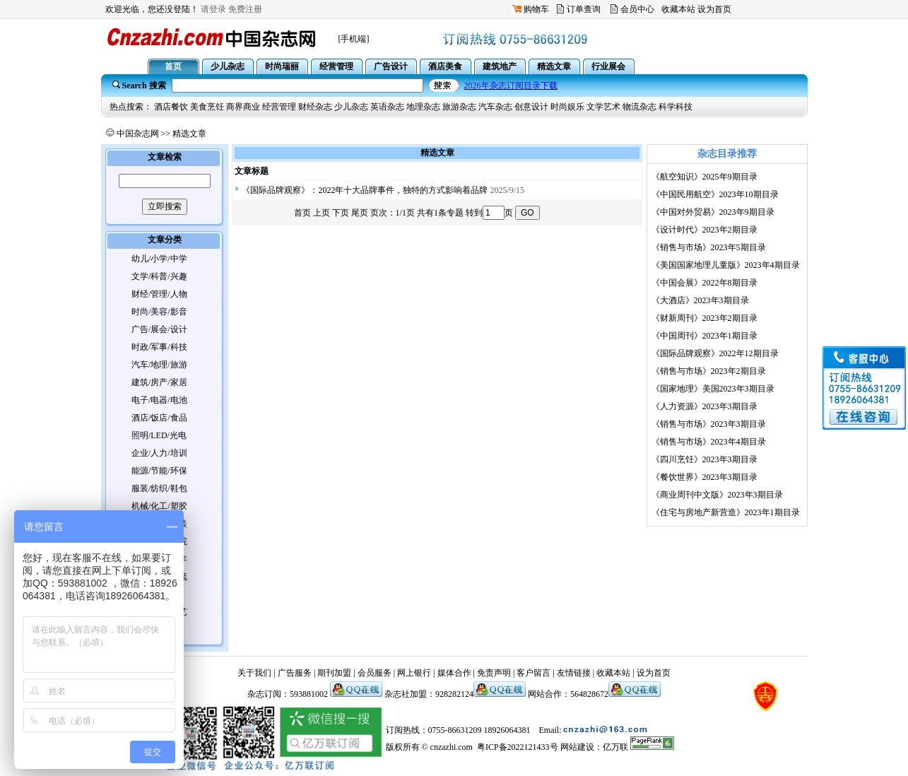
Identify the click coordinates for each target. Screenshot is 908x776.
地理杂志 (423, 107)
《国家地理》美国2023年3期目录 (712, 389)
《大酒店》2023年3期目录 (700, 300)
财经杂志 (315, 107)
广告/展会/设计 (159, 329)
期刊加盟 (334, 673)
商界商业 (243, 107)
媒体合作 (454, 673)
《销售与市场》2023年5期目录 (708, 247)
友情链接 (574, 673)
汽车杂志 (495, 107)
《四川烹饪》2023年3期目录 (704, 459)
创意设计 (531, 107)
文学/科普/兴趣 (159, 276)
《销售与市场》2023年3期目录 (708, 424)
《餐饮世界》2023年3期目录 (704, 477)
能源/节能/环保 (159, 471)
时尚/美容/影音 (159, 312)
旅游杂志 (459, 107)
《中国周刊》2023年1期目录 (704, 336)
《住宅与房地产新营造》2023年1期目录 (725, 512)
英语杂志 (387, 107)
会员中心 (637, 9)
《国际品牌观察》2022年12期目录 (715, 353)
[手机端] (354, 39)
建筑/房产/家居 (159, 382)
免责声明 (494, 673)
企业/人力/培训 (159, 453)
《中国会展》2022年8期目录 (704, 283)
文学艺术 (603, 107)
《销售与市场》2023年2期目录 (708, 371)
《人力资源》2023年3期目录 (704, 406)
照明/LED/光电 (159, 435)
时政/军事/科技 (159, 347)
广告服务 (295, 673)
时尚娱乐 (567, 107)
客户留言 (533, 673)
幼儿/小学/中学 (159, 259)
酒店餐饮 (171, 107)
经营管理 (279, 107)
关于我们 (254, 673)
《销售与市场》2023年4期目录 (708, 442)
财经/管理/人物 (159, 294)
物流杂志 (639, 107)
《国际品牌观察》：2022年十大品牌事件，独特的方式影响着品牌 (365, 190)
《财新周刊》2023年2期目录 (704, 318)
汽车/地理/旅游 (159, 365)
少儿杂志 (351, 107)
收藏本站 (678, 9)
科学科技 (675, 107)
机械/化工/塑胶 (159, 506)
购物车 (536, 9)
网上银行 (414, 673)
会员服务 (374, 673)
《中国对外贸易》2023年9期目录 (712, 212)
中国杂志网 (138, 134)
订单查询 (584, 9)
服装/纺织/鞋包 (159, 488)
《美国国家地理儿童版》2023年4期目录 (725, 265)
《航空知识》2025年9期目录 (704, 177)
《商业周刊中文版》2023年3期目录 (717, 495)
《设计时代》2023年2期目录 (704, 230)
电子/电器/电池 (159, 400)
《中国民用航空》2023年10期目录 (715, 194)
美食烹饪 (207, 107)
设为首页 (714, 9)
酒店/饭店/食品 (159, 418)
